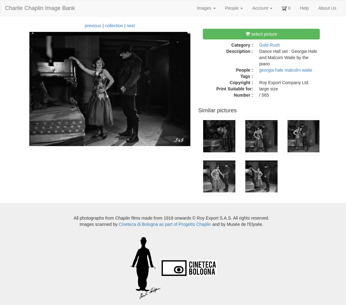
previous (93, 25)
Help (304, 8)
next (131, 25)
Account (262, 8)
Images (206, 8)
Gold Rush (269, 45)
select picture (261, 34)
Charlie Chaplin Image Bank (40, 8)
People (234, 8)
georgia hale (271, 70)
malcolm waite (298, 70)
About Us (327, 8)
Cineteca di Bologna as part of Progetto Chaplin (165, 224)
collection (114, 25)
